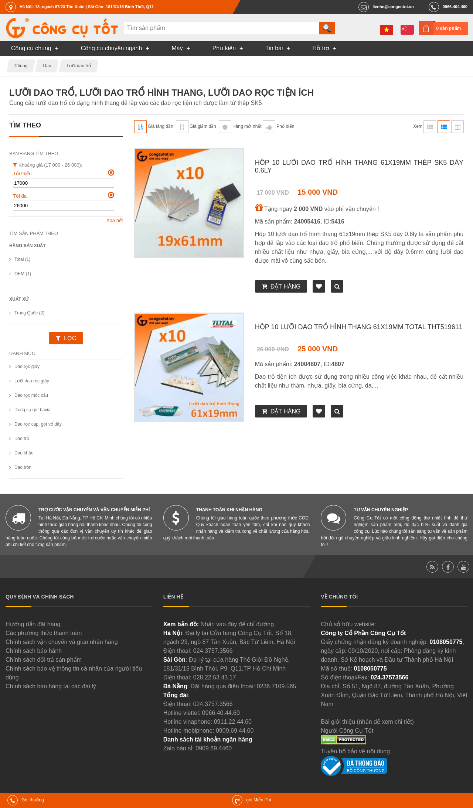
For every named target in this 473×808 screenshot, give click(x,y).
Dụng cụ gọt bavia (32, 409)
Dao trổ (21, 438)
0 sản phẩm (448, 28)
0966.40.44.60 (221, 713)
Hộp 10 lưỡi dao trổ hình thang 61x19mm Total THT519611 (359, 327)
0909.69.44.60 (234, 730)
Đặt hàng (285, 286)
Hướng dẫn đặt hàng (33, 624)
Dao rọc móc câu (31, 395)
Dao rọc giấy (27, 366)
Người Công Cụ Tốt (347, 730)
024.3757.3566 (213, 651)
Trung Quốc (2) (29, 313)
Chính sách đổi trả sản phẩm (44, 660)
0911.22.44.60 (233, 722)
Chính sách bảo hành (34, 651)
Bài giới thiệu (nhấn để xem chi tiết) (367, 722)
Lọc (70, 338)
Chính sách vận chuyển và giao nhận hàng (62, 642)
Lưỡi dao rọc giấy (31, 380)
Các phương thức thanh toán (44, 633)
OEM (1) (22, 273)
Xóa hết (114, 220)
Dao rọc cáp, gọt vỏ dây (38, 424)
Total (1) (22, 259)
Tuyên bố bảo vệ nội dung (355, 751)
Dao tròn (22, 467)
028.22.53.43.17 (214, 677)
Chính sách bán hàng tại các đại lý (51, 686)
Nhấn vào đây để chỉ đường (237, 624)
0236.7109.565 (276, 686)
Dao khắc (23, 453)
